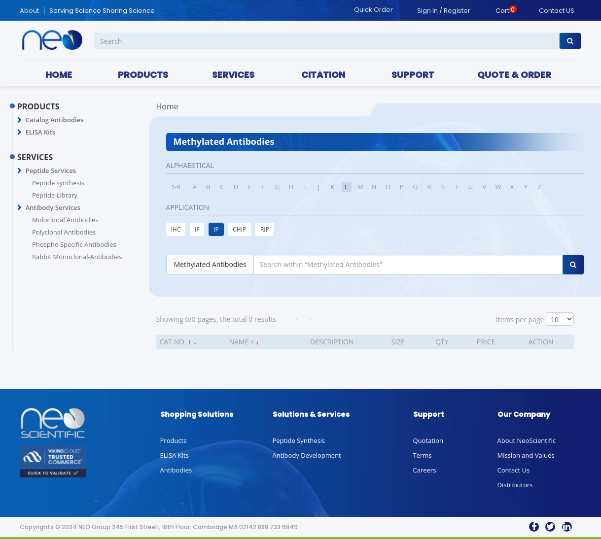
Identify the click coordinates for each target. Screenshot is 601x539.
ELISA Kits (41, 132)
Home (167, 106)
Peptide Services (51, 170)
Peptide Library (54, 195)
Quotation (428, 440)
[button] (19, 120)
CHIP (239, 229)
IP (216, 229)
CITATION (323, 74)
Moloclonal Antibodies (65, 219)
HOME (58, 74)
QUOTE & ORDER (514, 74)
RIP (264, 229)
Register (457, 10)
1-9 (175, 186)
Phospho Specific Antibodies (74, 244)
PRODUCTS (143, 74)
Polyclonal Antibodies (64, 232)
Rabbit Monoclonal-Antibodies (77, 256)
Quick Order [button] (373, 9)
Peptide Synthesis (299, 440)
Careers (424, 470)
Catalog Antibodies (55, 119)
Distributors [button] (515, 484)
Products (173, 440)
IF (197, 229)
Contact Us (513, 470)
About (29, 11)
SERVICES (233, 74)
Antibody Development (307, 455)
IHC (176, 229)
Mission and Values (526, 455)
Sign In (427, 10)
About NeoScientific (526, 440)
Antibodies (176, 470)
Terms (422, 455)
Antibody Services (53, 207)
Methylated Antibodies (210, 264)
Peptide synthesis (58, 182)
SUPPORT (412, 74)
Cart (502, 10)
